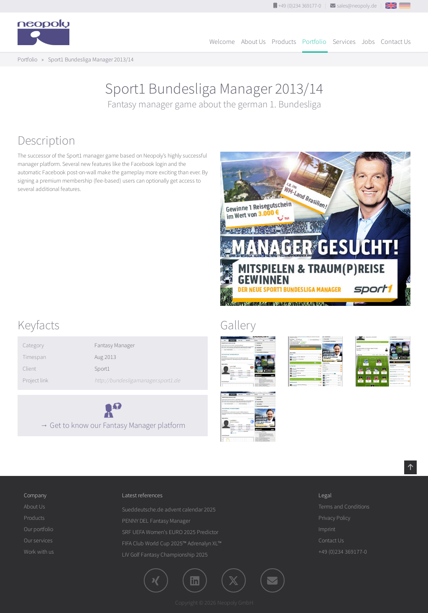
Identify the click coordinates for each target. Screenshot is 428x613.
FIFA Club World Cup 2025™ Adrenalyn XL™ (172, 543)
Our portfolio (38, 529)
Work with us (39, 551)
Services (344, 42)
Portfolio (314, 42)
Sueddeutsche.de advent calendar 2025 (169, 509)
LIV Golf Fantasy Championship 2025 (165, 554)
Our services (38, 540)
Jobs (368, 42)
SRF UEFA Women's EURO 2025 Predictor (170, 532)
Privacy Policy (334, 517)
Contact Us (395, 42)
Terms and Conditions (343, 506)
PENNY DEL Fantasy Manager (156, 520)
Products (284, 42)
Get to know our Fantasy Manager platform (117, 425)
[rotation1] (247, 361)
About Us (253, 42)
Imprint (326, 529)
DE (404, 6)
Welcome (222, 42)
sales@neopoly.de (357, 6)
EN (391, 6)
